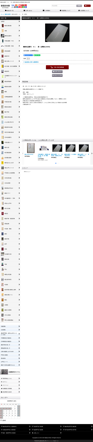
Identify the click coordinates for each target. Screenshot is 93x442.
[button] (57, 75)
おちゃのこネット (44, 440)
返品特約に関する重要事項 (31, 62)
